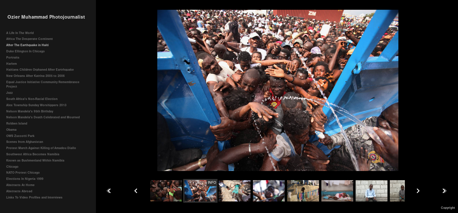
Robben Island (16, 123)
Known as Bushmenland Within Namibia (35, 160)
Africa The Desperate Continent (29, 39)
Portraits (12, 57)
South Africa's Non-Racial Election (32, 99)
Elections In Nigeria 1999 (24, 179)
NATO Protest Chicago (23, 173)
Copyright (448, 208)
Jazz (9, 93)
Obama (11, 130)
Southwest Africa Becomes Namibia (32, 154)
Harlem (11, 64)
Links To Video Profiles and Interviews (36, 197)
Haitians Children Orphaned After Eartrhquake (40, 70)
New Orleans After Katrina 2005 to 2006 (35, 76)
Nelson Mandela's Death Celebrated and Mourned (43, 117)
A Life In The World (20, 33)
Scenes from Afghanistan (24, 142)
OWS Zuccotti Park (20, 136)
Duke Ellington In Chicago (25, 51)
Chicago (12, 167)
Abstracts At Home (20, 185)
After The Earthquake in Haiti (27, 45)
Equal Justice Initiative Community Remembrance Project (42, 84)
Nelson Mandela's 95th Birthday (29, 111)
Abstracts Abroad (19, 191)
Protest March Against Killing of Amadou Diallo (41, 148)
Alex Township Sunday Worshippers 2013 (36, 105)
